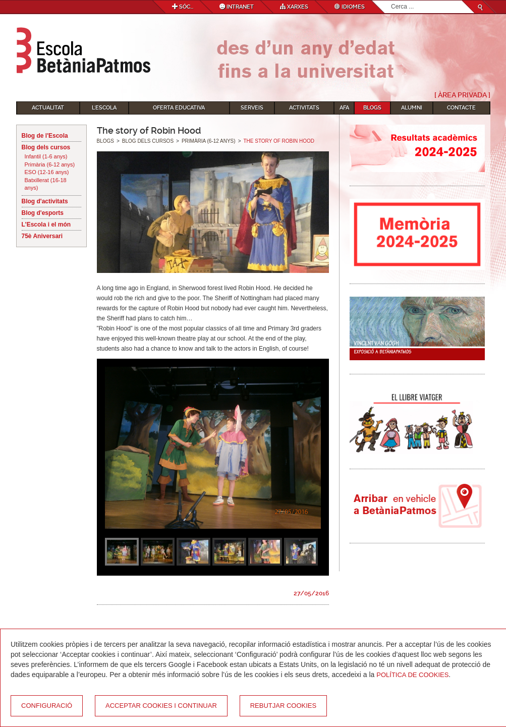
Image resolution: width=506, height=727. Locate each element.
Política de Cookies (412, 675)
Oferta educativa (179, 107)
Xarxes (294, 7)
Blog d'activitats (45, 201)
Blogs (372, 107)
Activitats (304, 107)
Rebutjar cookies (283, 705)
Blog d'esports (43, 212)
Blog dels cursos (46, 147)
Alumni (411, 107)
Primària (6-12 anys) (50, 164)
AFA (344, 107)
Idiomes (349, 7)
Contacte (461, 107)
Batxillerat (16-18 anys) (46, 184)
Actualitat (48, 107)
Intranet (236, 7)
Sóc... (182, 7)
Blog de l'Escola (45, 135)
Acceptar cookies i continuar (161, 705)
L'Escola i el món (46, 224)
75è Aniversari (42, 236)
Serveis (252, 107)
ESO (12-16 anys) (47, 172)
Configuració (46, 705)
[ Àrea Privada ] (462, 95)
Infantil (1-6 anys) (46, 156)
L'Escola (104, 107)
